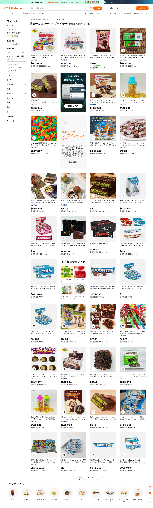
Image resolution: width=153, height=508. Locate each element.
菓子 (50, 20)
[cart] (118, 8)
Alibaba (32, 20)
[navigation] (16, 249)
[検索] (97, 8)
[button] (91, 8)
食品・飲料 (42, 20)
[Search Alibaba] (59, 8)
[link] (150, 487)
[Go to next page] (101, 478)
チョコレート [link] (59, 20)
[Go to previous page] (75, 478)
